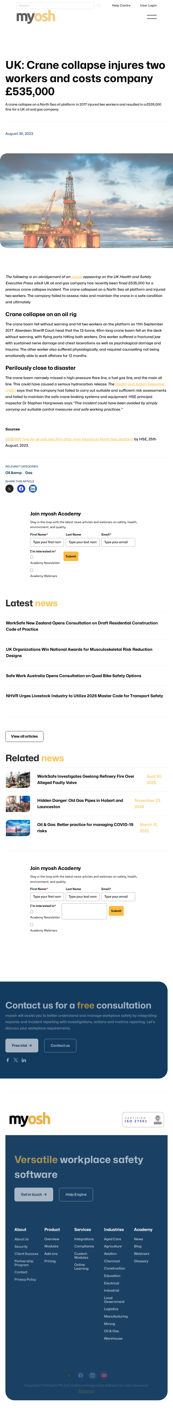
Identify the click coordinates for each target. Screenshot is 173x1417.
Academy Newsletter (45, 563)
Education (112, 1276)
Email (106, 534)
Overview (51, 1239)
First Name (39, 534)
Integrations (84, 1239)
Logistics (111, 1309)
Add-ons (51, 1254)
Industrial (111, 1290)
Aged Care (112, 1239)
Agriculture (113, 1246)
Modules (51, 1246)
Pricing (50, 1261)
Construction (114, 1268)
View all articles (24, 736)
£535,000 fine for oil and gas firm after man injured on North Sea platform (70, 437)
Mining (109, 1324)
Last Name (73, 534)
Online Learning (81, 1266)
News (138, 1239)
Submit (71, 556)
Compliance (84, 1246)
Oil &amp (13, 473)
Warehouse (113, 1338)
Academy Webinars (43, 576)
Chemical (112, 1261)
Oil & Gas (111, 1331)
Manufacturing (116, 1316)
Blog (137, 1246)
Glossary (141, 1261)
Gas (28, 473)
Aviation (110, 1254)
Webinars (141, 1254)
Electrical (111, 1283)
